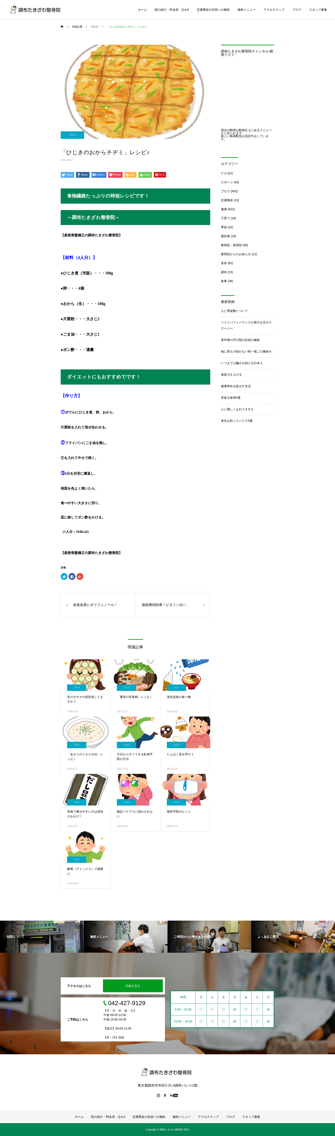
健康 (224, 209)
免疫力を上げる (231, 374)
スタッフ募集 (318, 9)
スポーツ (227, 182)
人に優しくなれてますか (237, 409)
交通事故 (227, 200)
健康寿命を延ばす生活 (236, 386)
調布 (224, 272)
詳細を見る (132, 986)
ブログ (296, 9)
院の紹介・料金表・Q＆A (172, 9)
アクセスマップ (273, 9)
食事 (224, 281)
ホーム (142, 9)
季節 (224, 227)
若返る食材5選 (231, 397)
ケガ (224, 173)
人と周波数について (234, 311)
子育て (225, 218)
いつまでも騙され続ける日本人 (242, 363)
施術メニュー (247, 9)
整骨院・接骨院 (231, 245)
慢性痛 (225, 236)
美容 (224, 263)
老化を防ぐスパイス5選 (237, 420)
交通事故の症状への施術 (213, 9)
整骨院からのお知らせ (236, 254)
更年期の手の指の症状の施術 (240, 340)
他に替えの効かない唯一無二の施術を (246, 351)
